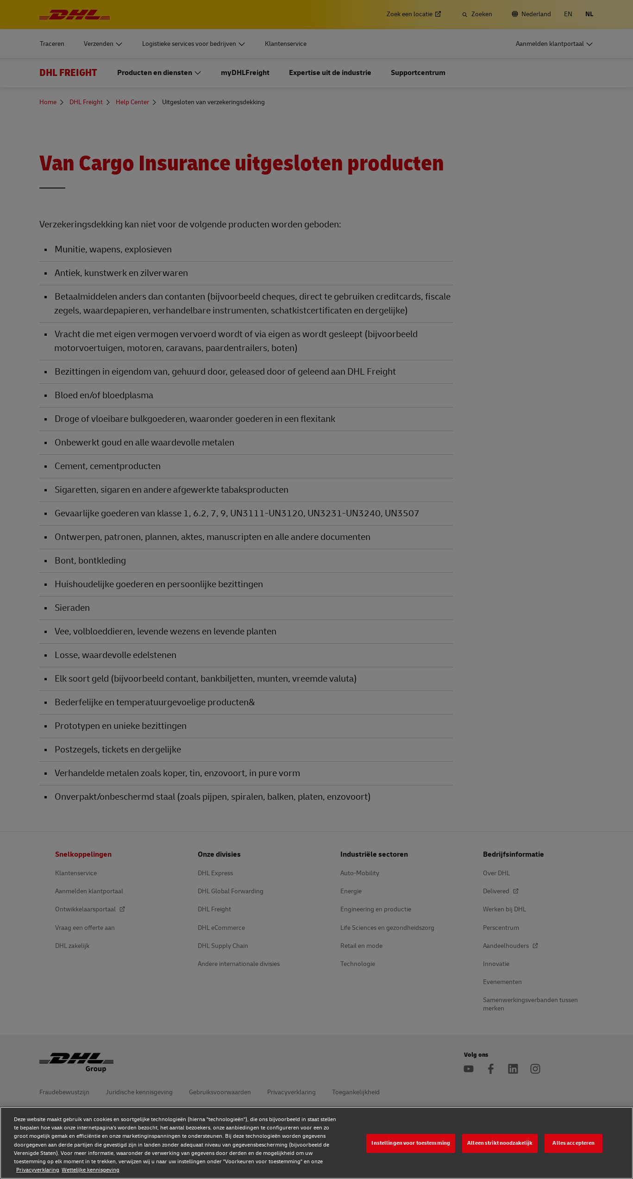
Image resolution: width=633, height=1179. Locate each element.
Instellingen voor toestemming (410, 1143)
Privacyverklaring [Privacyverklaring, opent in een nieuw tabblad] (37, 1169)
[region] (316, 1143)
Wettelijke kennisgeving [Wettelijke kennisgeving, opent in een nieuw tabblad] (90, 1169)
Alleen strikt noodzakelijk (500, 1143)
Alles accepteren (573, 1143)
